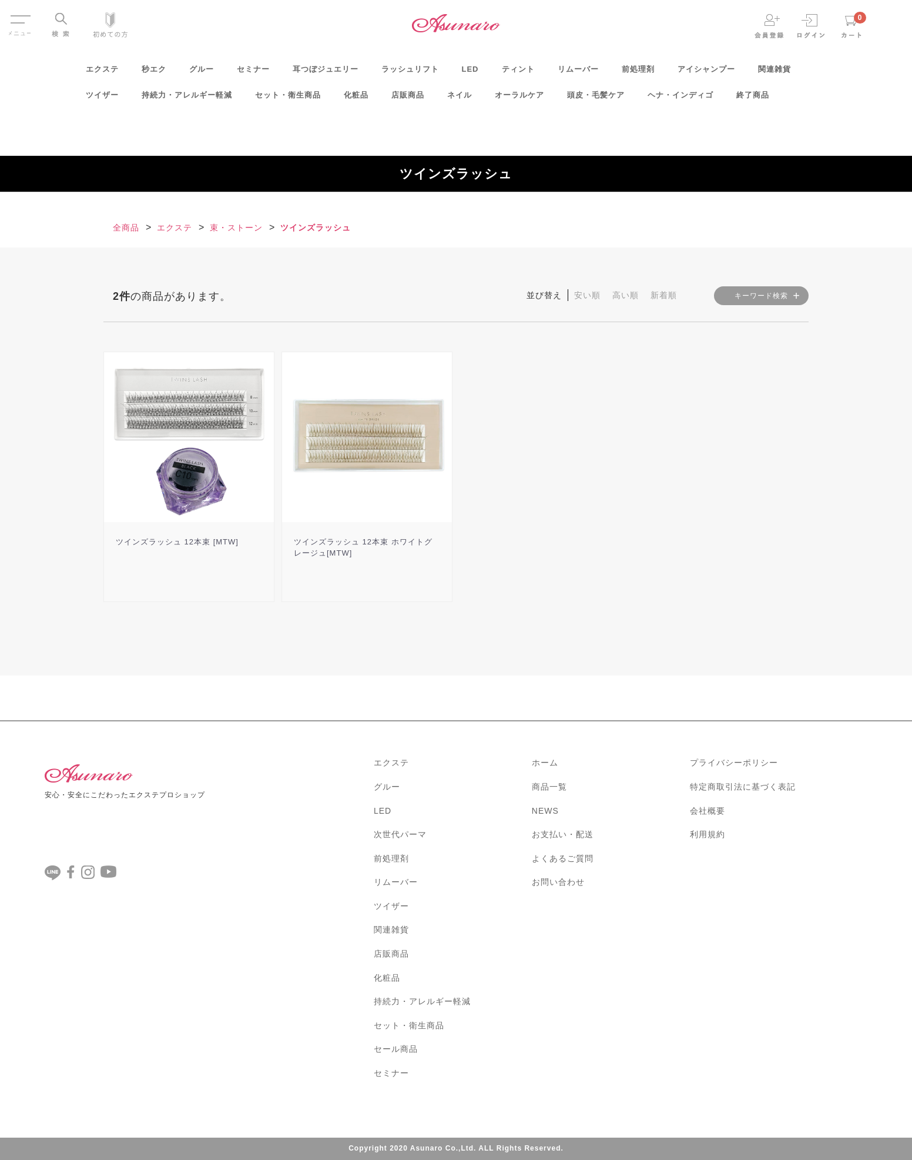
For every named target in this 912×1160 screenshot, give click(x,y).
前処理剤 (638, 72)
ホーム (545, 762)
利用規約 (707, 834)
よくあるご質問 (563, 858)
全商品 (126, 227)
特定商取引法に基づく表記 (743, 786)
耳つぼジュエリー (325, 72)
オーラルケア (519, 99)
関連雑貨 (774, 72)
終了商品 (752, 99)
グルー (201, 72)
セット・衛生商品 (288, 99)
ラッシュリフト (410, 72)
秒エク (154, 72)
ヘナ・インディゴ (680, 99)
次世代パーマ (400, 834)
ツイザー (102, 99)
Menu (20, 16)
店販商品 (407, 99)
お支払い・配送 (563, 834)
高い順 (625, 295)
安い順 (587, 295)
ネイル (459, 99)
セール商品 (396, 1049)
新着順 (664, 295)
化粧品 (356, 99)
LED (470, 72)
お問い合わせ (558, 882)
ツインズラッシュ (315, 227)
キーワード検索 (761, 296)
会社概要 (707, 810)
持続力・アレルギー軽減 (187, 99)
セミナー (253, 72)
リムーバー (578, 72)
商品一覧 (549, 786)
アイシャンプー (706, 72)
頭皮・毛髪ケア (596, 99)
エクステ (102, 72)
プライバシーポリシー (734, 762)
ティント (518, 72)
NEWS (545, 810)
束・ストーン (236, 227)
